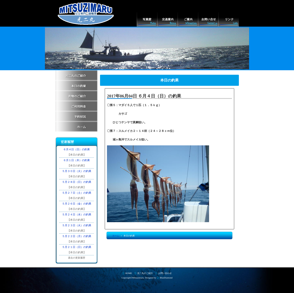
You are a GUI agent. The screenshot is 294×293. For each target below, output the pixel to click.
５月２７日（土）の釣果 (76, 192)
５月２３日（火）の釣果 (76, 225)
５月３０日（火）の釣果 (76, 171)
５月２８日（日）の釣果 (76, 181)
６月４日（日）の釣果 (76, 149)
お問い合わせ (165, 273)
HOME (128, 273)
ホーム (115, 235)
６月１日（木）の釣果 (76, 160)
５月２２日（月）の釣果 (76, 236)
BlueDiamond (166, 277)
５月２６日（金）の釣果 (76, 203)
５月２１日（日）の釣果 (76, 247)
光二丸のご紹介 (145, 273)
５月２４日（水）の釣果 (76, 214)
